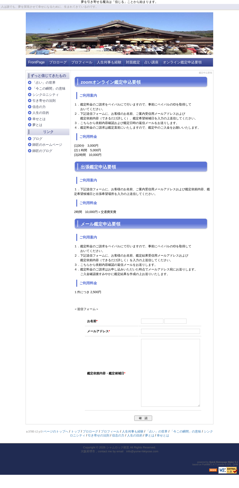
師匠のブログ (42, 151)
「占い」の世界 (44, 82)
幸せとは (39, 119)
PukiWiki (206, 478)
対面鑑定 (133, 62)
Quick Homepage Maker (221, 475)
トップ (75, 444)
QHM (235, 478)
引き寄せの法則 (44, 100)
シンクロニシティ (45, 94)
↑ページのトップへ (55, 444)
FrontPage (36, 62)
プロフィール (81, 62)
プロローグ (58, 62)
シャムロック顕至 (117, 460)
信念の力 (39, 107)
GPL (229, 478)
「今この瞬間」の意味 (48, 88)
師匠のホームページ (47, 144)
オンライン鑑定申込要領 (182, 62)
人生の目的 (40, 113)
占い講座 (151, 62)
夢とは (37, 125)
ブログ (37, 138)
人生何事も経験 (109, 62)
